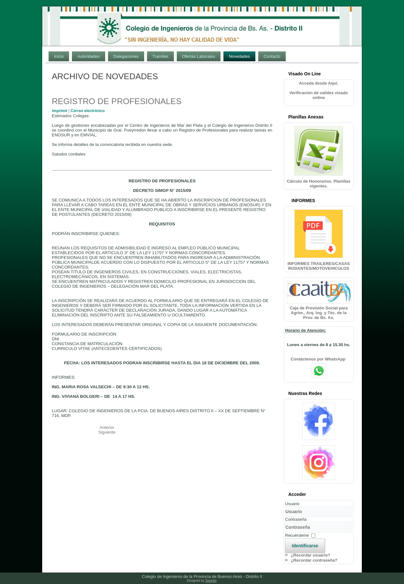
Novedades (239, 56)
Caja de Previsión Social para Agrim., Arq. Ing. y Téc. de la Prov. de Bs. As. (318, 313)
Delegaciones (126, 56)
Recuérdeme (297, 535)
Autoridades (88, 56)
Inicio (59, 56)
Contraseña (296, 519)
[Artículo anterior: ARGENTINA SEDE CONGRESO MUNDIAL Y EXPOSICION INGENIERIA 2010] (107, 427)
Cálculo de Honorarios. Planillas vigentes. (319, 183)
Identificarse (305, 545)
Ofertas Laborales (198, 56)
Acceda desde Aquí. (318, 83)
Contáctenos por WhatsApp (319, 359)
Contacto (272, 56)
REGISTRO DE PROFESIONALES (117, 101)
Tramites (160, 56)
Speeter (211, 580)
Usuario (292, 503)
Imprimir (60, 111)
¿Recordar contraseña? (314, 560)
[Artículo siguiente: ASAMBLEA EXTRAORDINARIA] (106, 432)
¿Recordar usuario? (310, 555)
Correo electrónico (88, 111)
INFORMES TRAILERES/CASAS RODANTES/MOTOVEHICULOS (318, 266)
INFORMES (303, 200)
